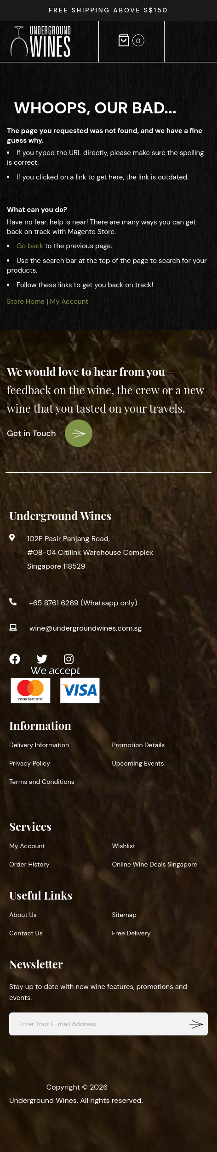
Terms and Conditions (41, 781)
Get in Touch (49, 433)
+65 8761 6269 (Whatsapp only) (83, 603)
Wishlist (124, 846)
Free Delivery (131, 933)
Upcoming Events (138, 763)
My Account (69, 301)
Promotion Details (138, 745)
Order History (29, 864)
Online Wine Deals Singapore (155, 864)
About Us (23, 915)
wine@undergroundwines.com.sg (85, 628)
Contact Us (26, 933)
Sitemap (124, 915)
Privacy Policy (29, 763)
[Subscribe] (196, 1023)
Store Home (26, 301)
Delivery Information (39, 745)
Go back (30, 246)
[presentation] (205, 10)
